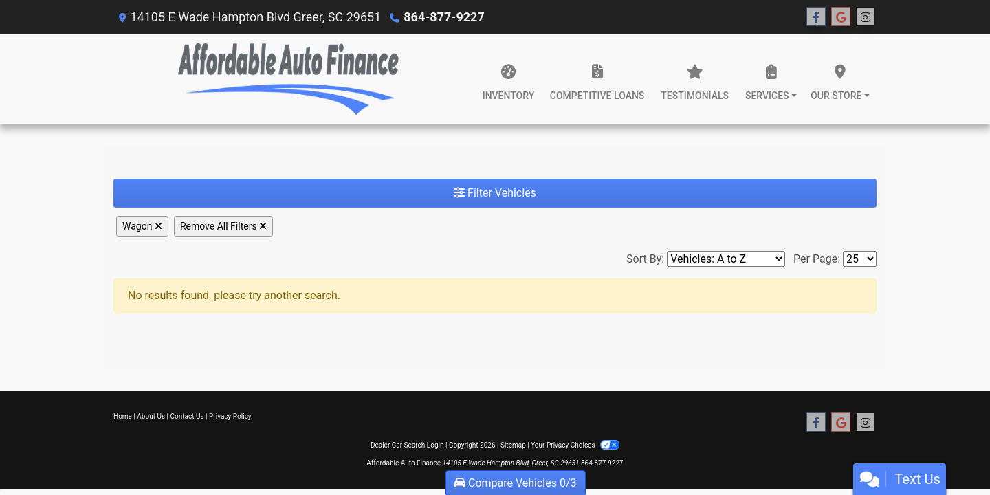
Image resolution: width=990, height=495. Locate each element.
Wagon (142, 226)
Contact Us (187, 416)
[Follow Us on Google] (840, 17)
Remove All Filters (223, 226)
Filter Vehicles (495, 192)
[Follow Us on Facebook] (816, 17)
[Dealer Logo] (288, 79)
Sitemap (513, 445)
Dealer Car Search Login (407, 445)
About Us (151, 416)
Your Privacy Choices (575, 445)
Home (122, 416)
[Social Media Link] (865, 17)
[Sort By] (726, 259)
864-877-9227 (444, 17)
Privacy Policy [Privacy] (230, 416)
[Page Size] (860, 259)
